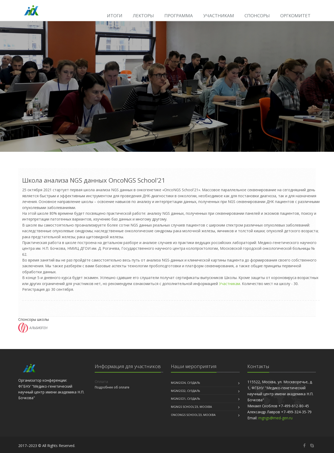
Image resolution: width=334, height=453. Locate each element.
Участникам (218, 16)
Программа (178, 16)
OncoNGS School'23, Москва (193, 415)
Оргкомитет (295, 16)
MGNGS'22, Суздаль (185, 391)
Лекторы (143, 16)
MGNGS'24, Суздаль (185, 383)
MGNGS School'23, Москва (191, 407)
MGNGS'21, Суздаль (185, 398)
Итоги (114, 16)
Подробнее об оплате (112, 387)
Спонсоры (257, 16)
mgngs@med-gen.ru (275, 417)
